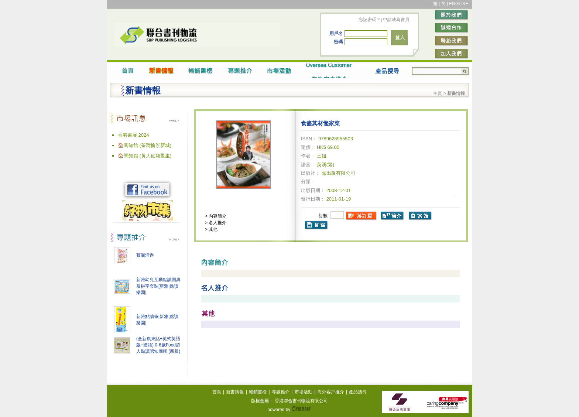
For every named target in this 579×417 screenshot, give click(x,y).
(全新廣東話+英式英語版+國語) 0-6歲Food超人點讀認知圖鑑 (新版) (158, 345)
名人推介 (217, 222)
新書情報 (235, 391)
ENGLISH (459, 3)
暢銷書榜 (258, 391)
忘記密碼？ (370, 19)
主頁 (437, 93)
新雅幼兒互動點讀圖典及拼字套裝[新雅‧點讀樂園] (158, 286)
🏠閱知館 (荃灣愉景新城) (144, 145)
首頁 (216, 391)
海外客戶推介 (331, 391)
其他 (212, 229)
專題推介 (281, 391)
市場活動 (303, 391)
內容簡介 (217, 216)
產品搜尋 (358, 391)
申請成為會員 (396, 19)
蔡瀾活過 (145, 255)
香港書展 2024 (133, 135)
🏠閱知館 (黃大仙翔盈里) (144, 155)
